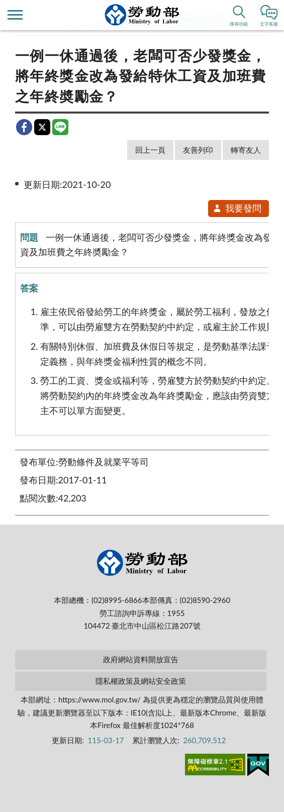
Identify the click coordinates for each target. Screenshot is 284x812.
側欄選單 (15, 15)
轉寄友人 (246, 149)
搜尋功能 (239, 24)
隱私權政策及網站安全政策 (141, 680)
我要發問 (237, 208)
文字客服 (269, 24)
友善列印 (198, 149)
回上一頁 (150, 149)
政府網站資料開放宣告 (140, 659)
